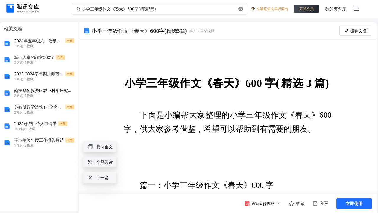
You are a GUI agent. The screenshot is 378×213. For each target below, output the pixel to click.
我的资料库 (335, 9)
